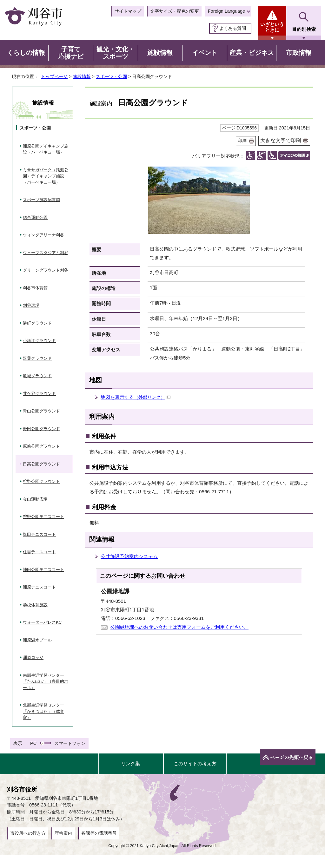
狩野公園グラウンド (41, 481)
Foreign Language (226, 11)
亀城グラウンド (37, 375)
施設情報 (82, 76)
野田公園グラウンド (41, 428)
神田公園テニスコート (43, 569)
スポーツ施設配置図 (41, 199)
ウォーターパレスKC (42, 622)
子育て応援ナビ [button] (70, 53)
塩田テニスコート (39, 534)
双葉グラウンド (37, 358)
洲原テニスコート (39, 587)
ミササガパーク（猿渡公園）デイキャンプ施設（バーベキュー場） (45, 176)
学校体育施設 (35, 604)
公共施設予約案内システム (129, 556)
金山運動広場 (35, 499)
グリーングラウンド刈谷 (45, 270)
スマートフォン (69, 743)
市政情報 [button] (298, 52)
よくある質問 (232, 28)
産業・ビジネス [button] (251, 52)
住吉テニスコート (39, 551)
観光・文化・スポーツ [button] (115, 53)
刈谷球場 (31, 305)
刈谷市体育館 (35, 288)
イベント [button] (204, 52)
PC (33, 743)
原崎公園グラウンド (41, 446)
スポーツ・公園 (111, 76)
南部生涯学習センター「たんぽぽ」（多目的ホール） (45, 681)
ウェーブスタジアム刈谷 (45, 252)
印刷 (242, 140)
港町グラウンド (37, 323)
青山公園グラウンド (41, 411)
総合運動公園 (35, 217)
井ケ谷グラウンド (39, 393)
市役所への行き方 (28, 833)
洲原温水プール (37, 640)
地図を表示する (135, 397)
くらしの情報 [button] (26, 52)
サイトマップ (128, 11)
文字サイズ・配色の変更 (174, 11)
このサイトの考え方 (195, 763)
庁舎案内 (63, 833)
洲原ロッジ (33, 657)
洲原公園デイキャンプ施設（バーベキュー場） (45, 149)
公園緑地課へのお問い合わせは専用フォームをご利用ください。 (179, 627)
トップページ (54, 76)
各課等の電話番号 (99, 833)
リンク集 (130, 763)
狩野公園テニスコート (43, 516)
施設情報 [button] (160, 52)
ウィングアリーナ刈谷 (43, 235)
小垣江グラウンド (39, 340)
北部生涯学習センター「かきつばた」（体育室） (43, 711)
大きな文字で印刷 (280, 140)
